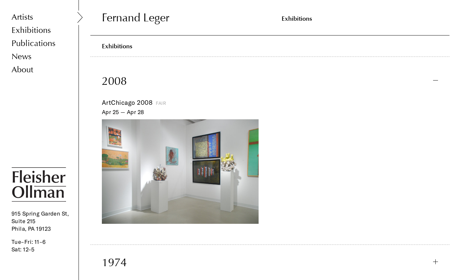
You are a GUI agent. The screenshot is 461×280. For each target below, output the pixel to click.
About (22, 70)
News (22, 57)
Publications (34, 43)
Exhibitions (31, 30)
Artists (22, 17)
